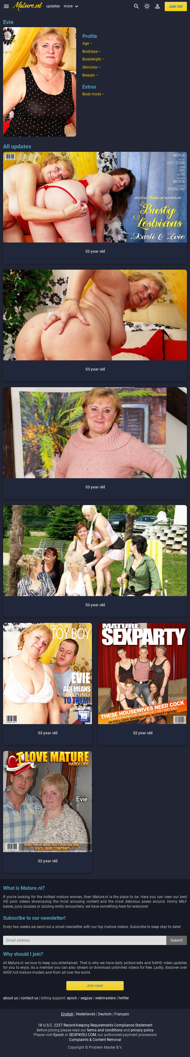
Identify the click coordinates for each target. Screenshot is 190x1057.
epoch (72, 998)
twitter (123, 998)
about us (10, 998)
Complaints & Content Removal (95, 1040)
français (121, 1014)
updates (53, 6)
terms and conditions (104, 1030)
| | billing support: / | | (66, 998)
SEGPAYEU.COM (82, 1035)
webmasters (105, 998)
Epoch (58, 1035)
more (72, 6)
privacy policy (142, 1030)
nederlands (85, 1014)
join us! (176, 6)
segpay (87, 998)
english (67, 1014)
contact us (29, 998)
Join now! (95, 986)
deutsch (105, 1014)
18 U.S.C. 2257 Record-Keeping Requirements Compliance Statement (95, 1025)
